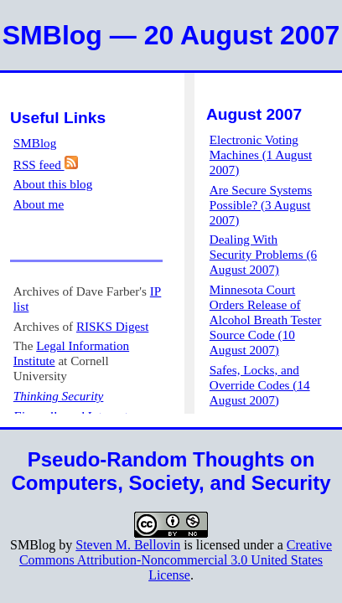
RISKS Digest (112, 326)
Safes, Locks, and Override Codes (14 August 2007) (260, 385)
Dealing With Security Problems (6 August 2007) (263, 254)
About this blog (53, 184)
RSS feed (45, 164)
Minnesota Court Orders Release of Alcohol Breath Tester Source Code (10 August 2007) (266, 319)
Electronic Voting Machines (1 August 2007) (261, 154)
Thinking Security (58, 396)
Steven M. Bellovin (127, 545)
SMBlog (35, 143)
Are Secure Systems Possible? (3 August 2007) (261, 205)
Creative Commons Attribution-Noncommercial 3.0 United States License (175, 560)
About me (38, 204)
